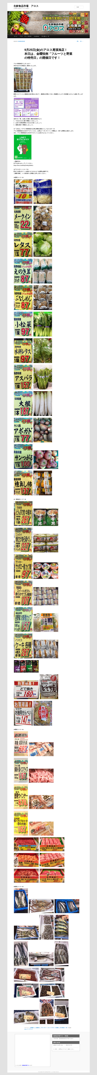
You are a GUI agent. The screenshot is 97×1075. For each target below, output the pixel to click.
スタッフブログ (50, 1027)
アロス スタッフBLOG (25, 36)
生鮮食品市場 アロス (26, 6)
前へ (77, 41)
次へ (81, 41)
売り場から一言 (45, 36)
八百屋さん (57, 1027)
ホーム (15, 36)
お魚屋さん (37, 1027)
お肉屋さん (32, 1027)
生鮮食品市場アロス (25, 1065)
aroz (25, 1029)
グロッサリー (44, 1027)
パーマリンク (30, 1029)
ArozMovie (36, 36)
